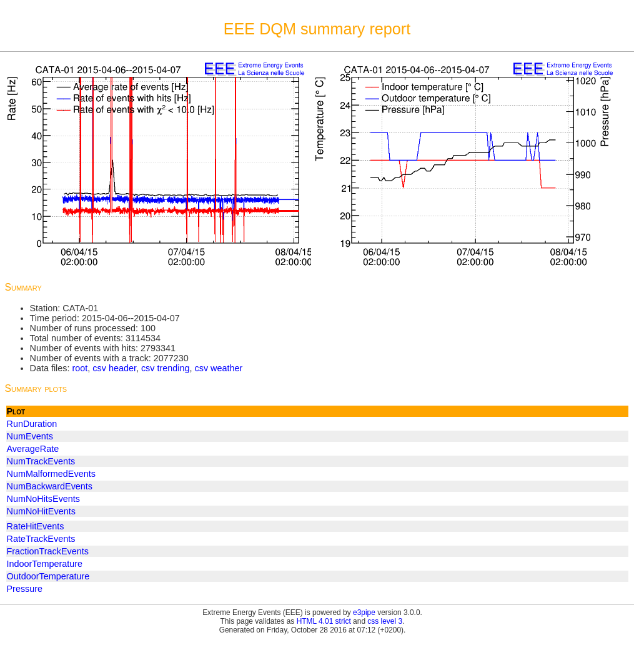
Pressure (25, 589)
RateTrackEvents (41, 539)
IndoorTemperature (45, 564)
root (79, 368)
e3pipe (364, 612)
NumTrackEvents (41, 461)
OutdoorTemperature (48, 576)
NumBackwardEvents (50, 486)
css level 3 (384, 621)
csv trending (165, 368)
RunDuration (32, 424)
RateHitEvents (35, 526)
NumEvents (30, 436)
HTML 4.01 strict (324, 621)
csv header (114, 368)
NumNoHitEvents (41, 511)
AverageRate (33, 449)
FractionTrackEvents (48, 551)
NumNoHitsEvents (44, 499)
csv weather (219, 368)
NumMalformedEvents (51, 474)
